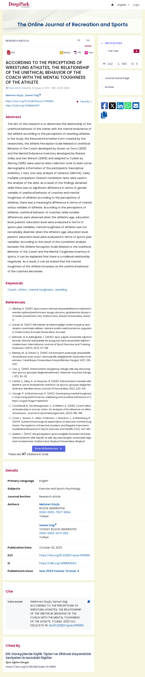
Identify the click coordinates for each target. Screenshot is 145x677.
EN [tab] (88, 40)
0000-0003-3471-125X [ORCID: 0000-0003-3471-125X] (54, 533)
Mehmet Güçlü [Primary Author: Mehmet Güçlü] (49, 504)
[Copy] (89, 601)
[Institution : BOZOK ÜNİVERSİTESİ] (52, 508)
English (122, 5)
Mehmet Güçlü (14, 95)
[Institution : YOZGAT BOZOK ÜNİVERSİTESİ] (57, 529)
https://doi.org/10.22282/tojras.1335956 (29, 101)
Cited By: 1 (86, 101)
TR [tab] (78, 40)
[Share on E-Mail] (135, 108)
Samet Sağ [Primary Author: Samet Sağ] (48, 525)
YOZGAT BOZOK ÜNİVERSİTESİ (57, 529)
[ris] (77, 52)
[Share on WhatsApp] (127, 108)
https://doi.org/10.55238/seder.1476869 (31, 666)
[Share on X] (112, 105)
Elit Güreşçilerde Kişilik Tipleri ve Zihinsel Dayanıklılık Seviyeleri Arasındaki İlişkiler (48, 656)
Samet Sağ (33, 95)
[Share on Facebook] (104, 108)
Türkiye (44, 516)
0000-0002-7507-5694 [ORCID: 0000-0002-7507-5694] (55, 512)
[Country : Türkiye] (44, 516)
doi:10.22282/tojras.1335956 (66, 625)
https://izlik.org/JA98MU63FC (23, 105)
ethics (23, 290)
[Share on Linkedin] (120, 108)
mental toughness (41, 290)
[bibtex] (64, 53)
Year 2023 (14, 88)
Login (136, 5)
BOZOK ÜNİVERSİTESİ (52, 508)
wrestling (61, 290)
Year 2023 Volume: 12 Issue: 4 (59, 571)
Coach (12, 290)
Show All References (47, 448)
